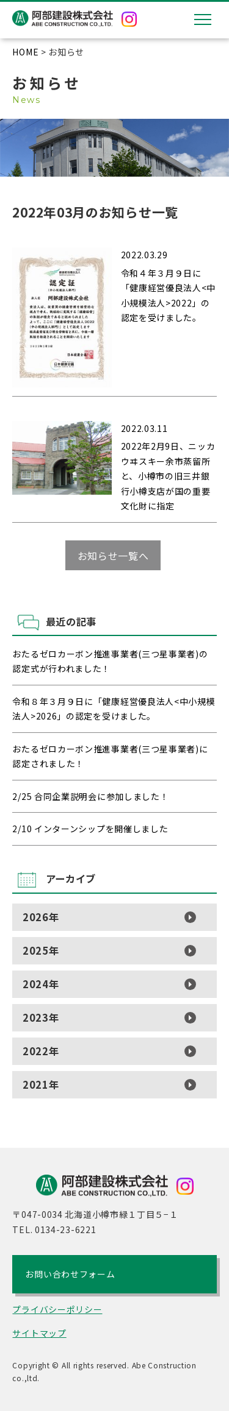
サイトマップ (39, 1333)
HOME (25, 52)
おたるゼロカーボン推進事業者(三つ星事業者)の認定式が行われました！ (110, 661)
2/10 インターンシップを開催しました (90, 828)
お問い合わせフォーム (70, 1274)
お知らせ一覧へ (113, 555)
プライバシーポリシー (57, 1309)
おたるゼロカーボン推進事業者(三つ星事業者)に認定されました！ (110, 756)
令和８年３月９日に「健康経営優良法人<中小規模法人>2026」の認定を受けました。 (113, 709)
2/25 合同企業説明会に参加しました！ (90, 796)
